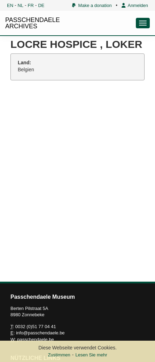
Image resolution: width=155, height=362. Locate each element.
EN (10, 5)
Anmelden (135, 5)
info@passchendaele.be (40, 332)
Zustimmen (59, 354)
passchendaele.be (35, 339)
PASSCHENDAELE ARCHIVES (32, 23)
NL (21, 5)
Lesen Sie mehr (91, 354)
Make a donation (91, 5)
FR (31, 5)
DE (41, 5)
